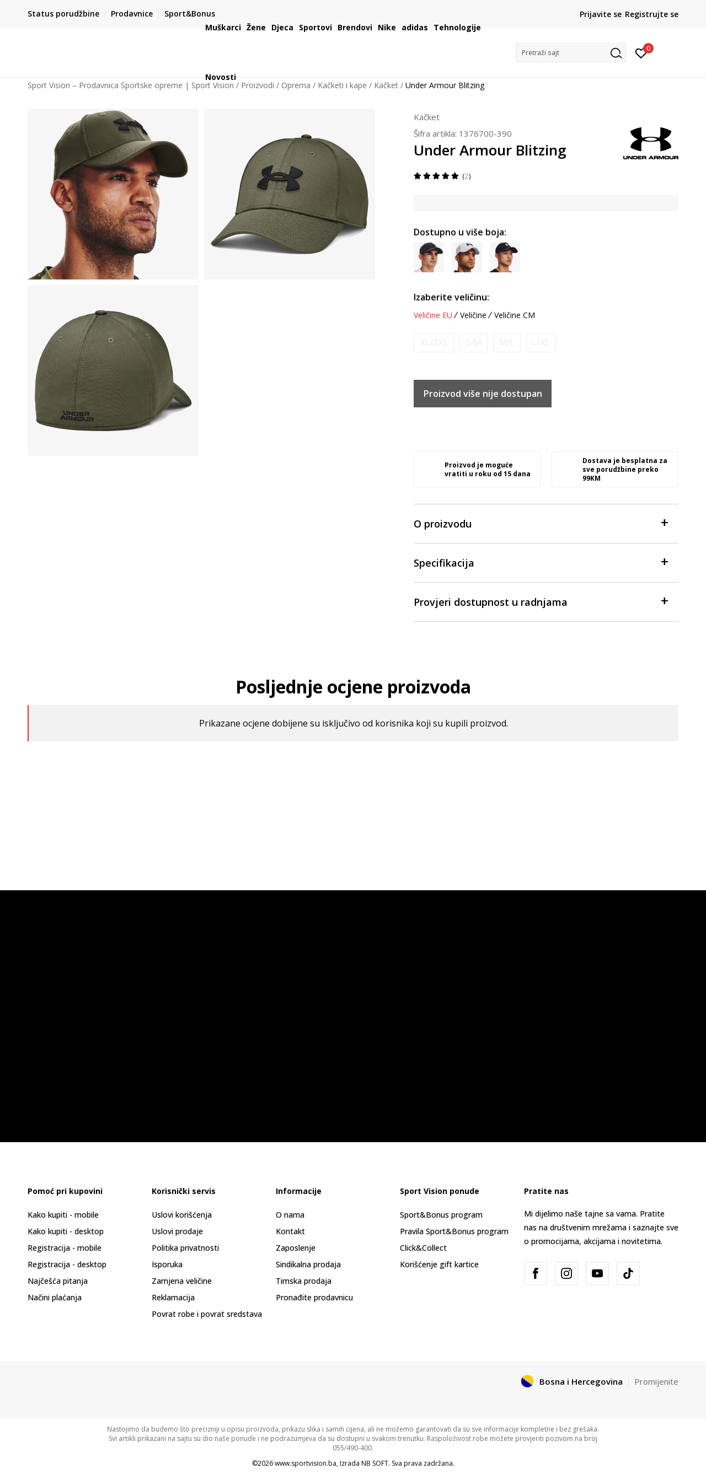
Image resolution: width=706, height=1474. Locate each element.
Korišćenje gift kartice (439, 1264)
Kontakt (290, 1231)
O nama (290, 1214)
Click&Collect (423, 1247)
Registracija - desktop (67, 1264)
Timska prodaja (303, 1281)
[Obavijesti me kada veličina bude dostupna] (434, 342)
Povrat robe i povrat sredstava (207, 1314)
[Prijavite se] (641, 52)
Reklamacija (173, 1297)
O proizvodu (540, 522)
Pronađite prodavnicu (314, 1297)
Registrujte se (651, 14)
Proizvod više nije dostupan (483, 394)
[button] (571, 52)
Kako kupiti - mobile (63, 1214)
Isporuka (167, 1264)
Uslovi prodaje (177, 1231)
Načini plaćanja (55, 1297)
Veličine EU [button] (433, 315)
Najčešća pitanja (58, 1281)
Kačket (427, 116)
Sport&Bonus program (441, 1214)
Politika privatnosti (185, 1247)
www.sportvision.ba (305, 1463)
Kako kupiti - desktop (66, 1231)
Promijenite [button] (656, 1381)
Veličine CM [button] (514, 315)
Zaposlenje (295, 1247)
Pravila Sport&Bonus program (454, 1231)
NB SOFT (374, 1463)
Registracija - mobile (64, 1247)
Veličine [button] (473, 315)
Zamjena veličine (182, 1281)
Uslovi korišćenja (182, 1214)
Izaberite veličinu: (451, 297)
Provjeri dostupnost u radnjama (540, 601)
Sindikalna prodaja (308, 1264)
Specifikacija (540, 562)
